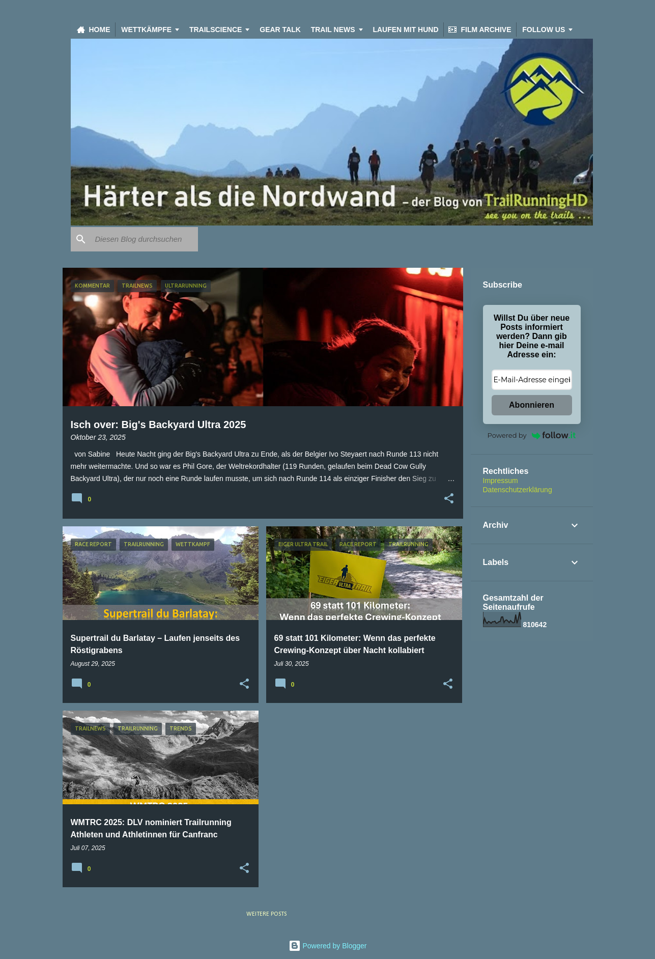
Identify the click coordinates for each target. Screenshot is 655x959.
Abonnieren (531, 405)
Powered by (532, 435)
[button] (449, 499)
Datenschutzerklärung (517, 490)
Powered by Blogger (328, 946)
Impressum (500, 480)
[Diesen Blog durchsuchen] (144, 239)
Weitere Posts (266, 914)
